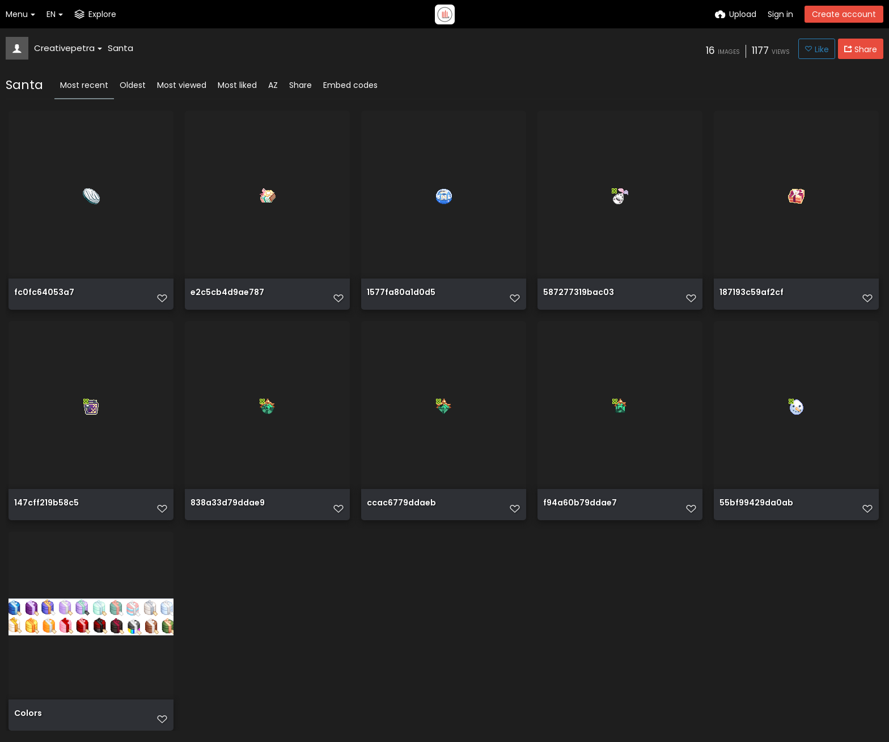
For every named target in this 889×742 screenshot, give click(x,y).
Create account (844, 14)
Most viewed (181, 85)
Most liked (237, 85)
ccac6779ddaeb (401, 503)
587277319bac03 (578, 293)
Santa (120, 48)
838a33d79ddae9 (227, 503)
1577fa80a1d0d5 (401, 293)
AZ (273, 85)
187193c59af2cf (751, 293)
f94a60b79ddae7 (580, 503)
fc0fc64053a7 (44, 293)
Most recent (84, 85)
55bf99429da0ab (756, 503)
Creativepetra (68, 48)
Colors (28, 714)
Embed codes (350, 85)
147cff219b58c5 (46, 503)
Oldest (133, 85)
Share (300, 85)
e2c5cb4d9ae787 (227, 293)
